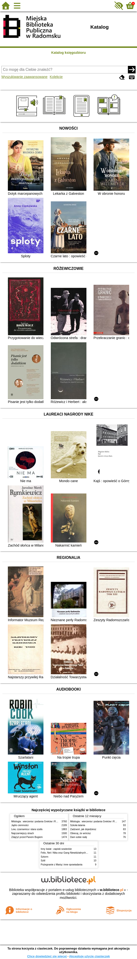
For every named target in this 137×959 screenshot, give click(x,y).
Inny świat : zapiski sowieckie (56, 849)
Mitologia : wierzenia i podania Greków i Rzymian (37, 821)
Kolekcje (56, 77)
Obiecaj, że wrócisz (80, 833)
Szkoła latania (77, 825)
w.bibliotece (111, 890)
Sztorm (44, 856)
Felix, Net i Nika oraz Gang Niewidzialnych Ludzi (66, 852)
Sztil (43, 860)
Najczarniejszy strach (22, 833)
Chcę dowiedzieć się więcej (46, 956)
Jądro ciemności (20, 825)
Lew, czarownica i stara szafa (27, 829)
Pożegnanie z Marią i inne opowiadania (61, 864)
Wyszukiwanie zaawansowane (24, 77)
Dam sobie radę (78, 837)
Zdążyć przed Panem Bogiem (27, 837)
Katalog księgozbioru (68, 52)
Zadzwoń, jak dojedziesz (83, 829)
